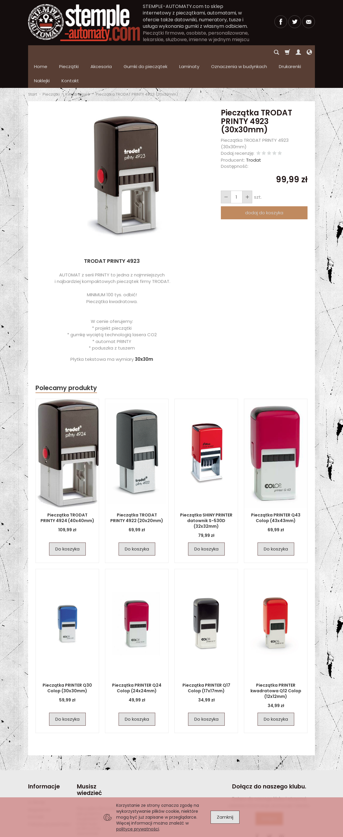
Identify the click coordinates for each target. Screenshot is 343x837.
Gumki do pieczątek (145, 52)
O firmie (36, 774)
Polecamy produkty (66, 359)
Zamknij (225, 817)
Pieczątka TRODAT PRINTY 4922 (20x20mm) (136, 489)
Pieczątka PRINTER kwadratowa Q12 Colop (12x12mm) (275, 662)
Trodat (253, 131)
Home (40, 52)
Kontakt (36, 788)
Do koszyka (67, 520)
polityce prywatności (137, 829)
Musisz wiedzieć (89, 761)
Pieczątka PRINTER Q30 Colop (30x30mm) (67, 659)
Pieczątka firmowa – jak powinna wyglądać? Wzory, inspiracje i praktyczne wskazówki (98, 792)
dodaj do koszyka (264, 184)
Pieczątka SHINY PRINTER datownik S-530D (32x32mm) (206, 492)
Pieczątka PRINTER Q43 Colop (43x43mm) (275, 489)
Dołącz (269, 790)
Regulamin (39, 781)
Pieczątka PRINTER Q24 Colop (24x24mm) (136, 659)
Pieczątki (69, 52)
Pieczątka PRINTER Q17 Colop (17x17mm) (206, 659)
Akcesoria (101, 52)
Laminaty (189, 52)
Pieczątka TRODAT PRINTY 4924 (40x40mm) (67, 489)
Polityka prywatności (49, 796)
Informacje (44, 758)
